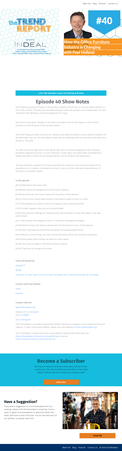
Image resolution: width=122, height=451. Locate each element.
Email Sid (97, 435)
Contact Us (113, 3)
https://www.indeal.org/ (86, 327)
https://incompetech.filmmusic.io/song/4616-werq (38, 336)
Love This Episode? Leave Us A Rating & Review (61, 93)
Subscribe (61, 382)
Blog (95, 3)
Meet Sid (87, 3)
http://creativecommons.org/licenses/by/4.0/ (35, 339)
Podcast (102, 3)
